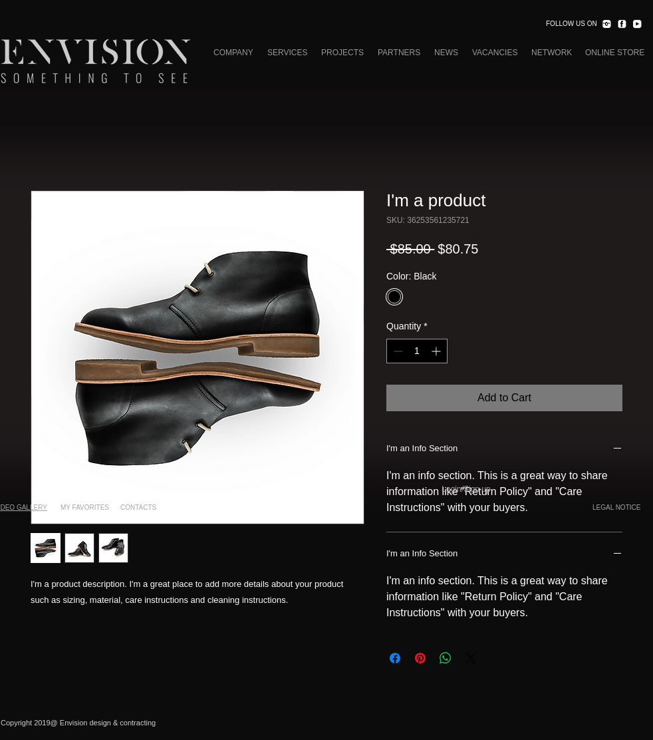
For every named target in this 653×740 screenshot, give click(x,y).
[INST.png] (606, 24)
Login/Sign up (466, 489)
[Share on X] (471, 658)
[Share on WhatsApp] (446, 658)
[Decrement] (396, 351)
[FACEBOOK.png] (621, 24)
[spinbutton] (417, 351)
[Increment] (437, 351)
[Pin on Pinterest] (420, 658)
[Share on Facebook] (395, 658)
